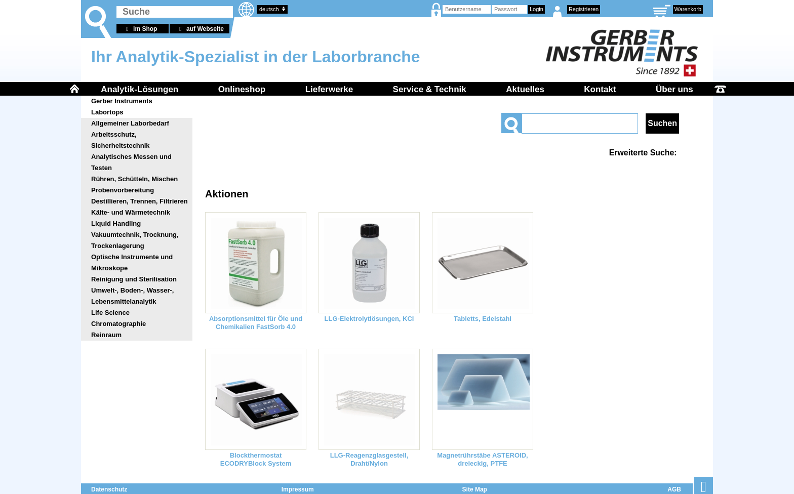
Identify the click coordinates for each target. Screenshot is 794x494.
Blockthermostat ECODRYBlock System (255, 459)
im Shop (140, 28)
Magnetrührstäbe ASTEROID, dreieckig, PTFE (482, 459)
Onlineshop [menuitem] (242, 89)
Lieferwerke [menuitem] (329, 89)
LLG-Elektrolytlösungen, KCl (369, 318)
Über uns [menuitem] (674, 89)
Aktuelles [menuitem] (525, 89)
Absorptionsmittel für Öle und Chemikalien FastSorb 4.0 (255, 323)
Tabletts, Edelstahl (482, 318)
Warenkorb (687, 9)
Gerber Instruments (121, 101)
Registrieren (584, 9)
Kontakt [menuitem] (600, 89)
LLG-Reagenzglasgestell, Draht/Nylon (369, 459)
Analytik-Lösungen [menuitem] (139, 89)
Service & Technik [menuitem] (429, 89)
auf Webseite (200, 28)
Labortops (107, 112)
